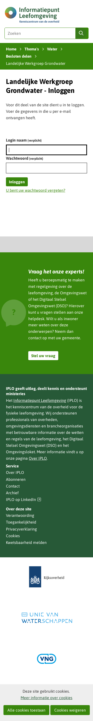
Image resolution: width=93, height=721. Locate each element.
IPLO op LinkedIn (23, 499)
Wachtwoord (24, 158)
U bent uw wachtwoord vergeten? (35, 190)
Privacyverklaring (21, 529)
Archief (12, 493)
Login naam (24, 140)
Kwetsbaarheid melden (26, 542)
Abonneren (16, 479)
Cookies (13, 535)
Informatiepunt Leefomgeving (39, 400)
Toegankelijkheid (21, 522)
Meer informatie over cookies (46, 697)
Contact (13, 486)
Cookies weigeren (70, 710)
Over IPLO (38, 458)
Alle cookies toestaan (26, 710)
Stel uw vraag (43, 355)
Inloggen (17, 182)
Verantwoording (20, 515)
